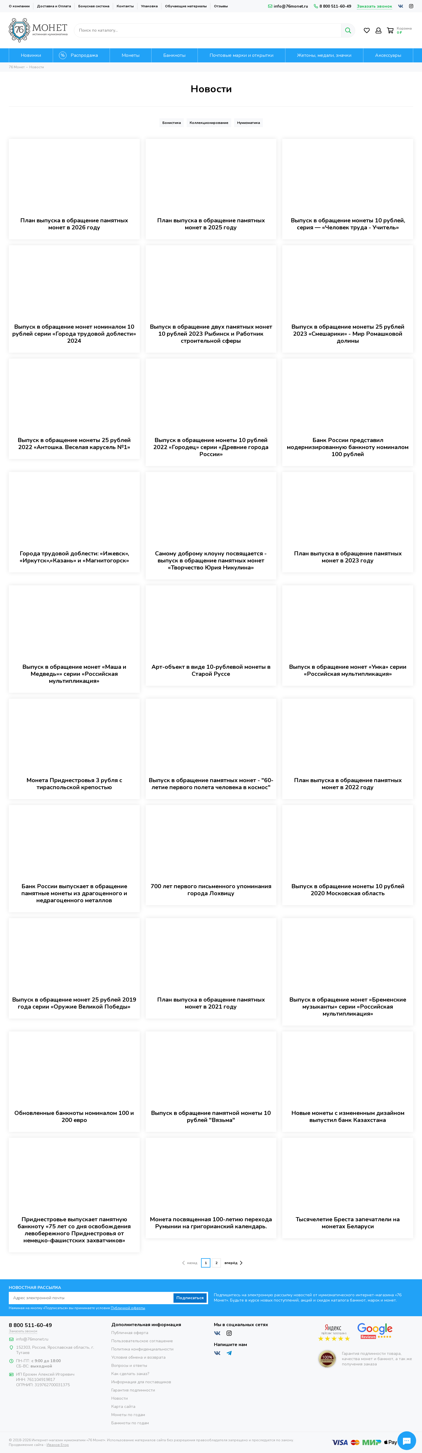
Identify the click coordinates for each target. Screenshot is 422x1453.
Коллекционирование (209, 122)
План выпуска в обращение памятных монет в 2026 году (74, 223)
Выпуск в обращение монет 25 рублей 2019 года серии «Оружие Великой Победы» (74, 1003)
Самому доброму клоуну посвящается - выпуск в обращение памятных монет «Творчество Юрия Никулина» (211, 561)
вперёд (233, 1263)
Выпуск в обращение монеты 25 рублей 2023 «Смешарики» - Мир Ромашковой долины (347, 334)
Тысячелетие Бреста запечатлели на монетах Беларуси (348, 1222)
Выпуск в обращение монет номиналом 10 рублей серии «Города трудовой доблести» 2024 (74, 334)
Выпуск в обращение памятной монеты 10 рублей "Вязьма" (211, 1116)
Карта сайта (123, 1406)
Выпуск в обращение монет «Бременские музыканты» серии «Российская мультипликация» (347, 1007)
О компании (19, 6)
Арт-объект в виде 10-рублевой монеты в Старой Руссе (211, 670)
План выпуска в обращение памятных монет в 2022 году (348, 783)
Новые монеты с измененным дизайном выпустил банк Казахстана (347, 1116)
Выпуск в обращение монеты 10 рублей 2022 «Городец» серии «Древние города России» (210, 447)
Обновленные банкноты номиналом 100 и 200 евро (74, 1116)
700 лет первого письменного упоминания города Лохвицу (211, 889)
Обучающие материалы (186, 6)
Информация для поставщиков (141, 1382)
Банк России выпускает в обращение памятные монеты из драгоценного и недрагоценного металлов (74, 893)
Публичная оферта (129, 1333)
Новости (119, 1398)
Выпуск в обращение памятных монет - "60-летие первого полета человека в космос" (211, 783)
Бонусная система (93, 6)
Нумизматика (248, 122)
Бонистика (171, 122)
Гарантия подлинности (133, 1390)
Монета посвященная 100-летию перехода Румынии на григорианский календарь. (211, 1222)
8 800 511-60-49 (332, 6)
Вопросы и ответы (129, 1365)
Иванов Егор (58, 1444)
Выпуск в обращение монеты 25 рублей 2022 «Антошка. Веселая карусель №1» (74, 443)
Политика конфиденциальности (142, 1349)
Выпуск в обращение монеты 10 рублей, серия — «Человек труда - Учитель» (348, 223)
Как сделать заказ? (130, 1374)
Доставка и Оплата (54, 6)
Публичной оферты (128, 1308)
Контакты (125, 6)
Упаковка (149, 6)
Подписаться (190, 1298)
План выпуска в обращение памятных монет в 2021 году (211, 1003)
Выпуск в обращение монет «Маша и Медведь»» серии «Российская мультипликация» (74, 674)
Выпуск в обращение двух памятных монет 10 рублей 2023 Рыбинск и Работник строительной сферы (211, 334)
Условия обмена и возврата (138, 1357)
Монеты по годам (128, 1415)
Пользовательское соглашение (142, 1341)
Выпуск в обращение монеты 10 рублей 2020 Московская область (347, 889)
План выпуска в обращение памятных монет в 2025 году (211, 223)
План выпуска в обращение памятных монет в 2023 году (348, 557)
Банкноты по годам (130, 1423)
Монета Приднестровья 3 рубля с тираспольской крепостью (74, 783)
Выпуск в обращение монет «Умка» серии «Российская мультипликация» (347, 670)
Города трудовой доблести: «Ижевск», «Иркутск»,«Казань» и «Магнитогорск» (74, 557)
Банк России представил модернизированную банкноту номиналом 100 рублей (348, 447)
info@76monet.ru (288, 6)
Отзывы (221, 6)
